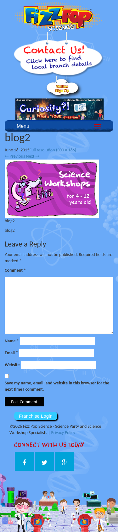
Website (12, 364)
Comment (15, 270)
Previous (15, 156)
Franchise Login (36, 416)
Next (32, 156)
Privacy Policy (63, 432)
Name (12, 341)
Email (11, 353)
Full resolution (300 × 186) (53, 150)
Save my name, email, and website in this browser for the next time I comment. (57, 386)
